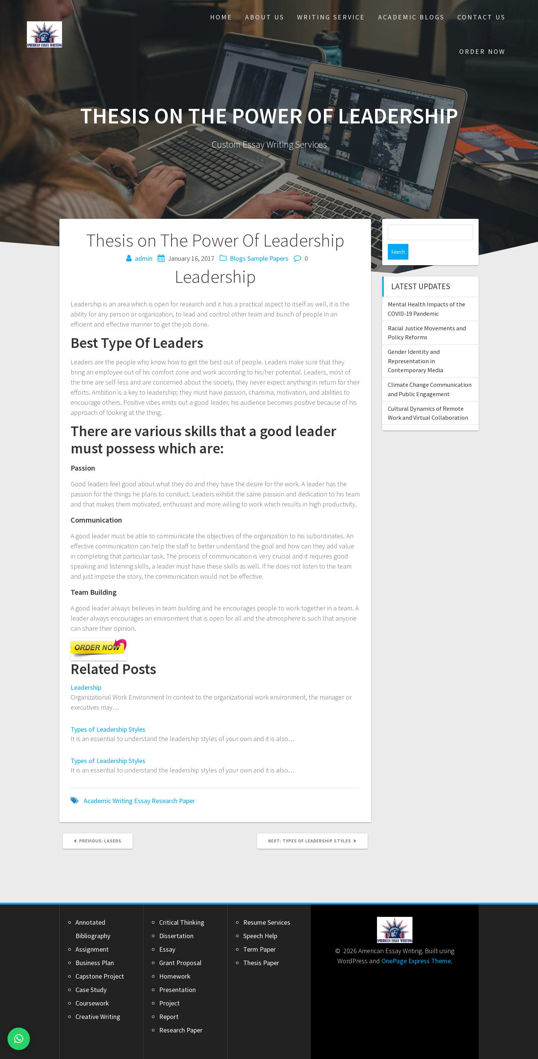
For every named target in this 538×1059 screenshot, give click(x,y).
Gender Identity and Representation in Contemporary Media (415, 345)
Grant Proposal (180, 962)
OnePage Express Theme (416, 961)
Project (169, 1003)
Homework (175, 976)
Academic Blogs (411, 17)
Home (221, 17)
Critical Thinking (181, 922)
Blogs (238, 258)
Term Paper (259, 949)
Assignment (92, 949)
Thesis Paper (261, 962)
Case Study (90, 989)
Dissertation (176, 935)
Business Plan (94, 962)
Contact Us (481, 17)
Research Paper (173, 800)
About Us (264, 17)
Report (169, 1016)
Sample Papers (267, 258)
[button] (18, 1039)
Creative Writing (97, 1016)
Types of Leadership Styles (108, 729)
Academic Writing (108, 800)
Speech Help (260, 935)
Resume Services (266, 922)
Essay (142, 800)
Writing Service (331, 17)
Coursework (92, 1003)
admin (143, 258)
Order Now (482, 51)
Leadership (86, 687)
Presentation (177, 989)
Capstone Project (99, 976)
